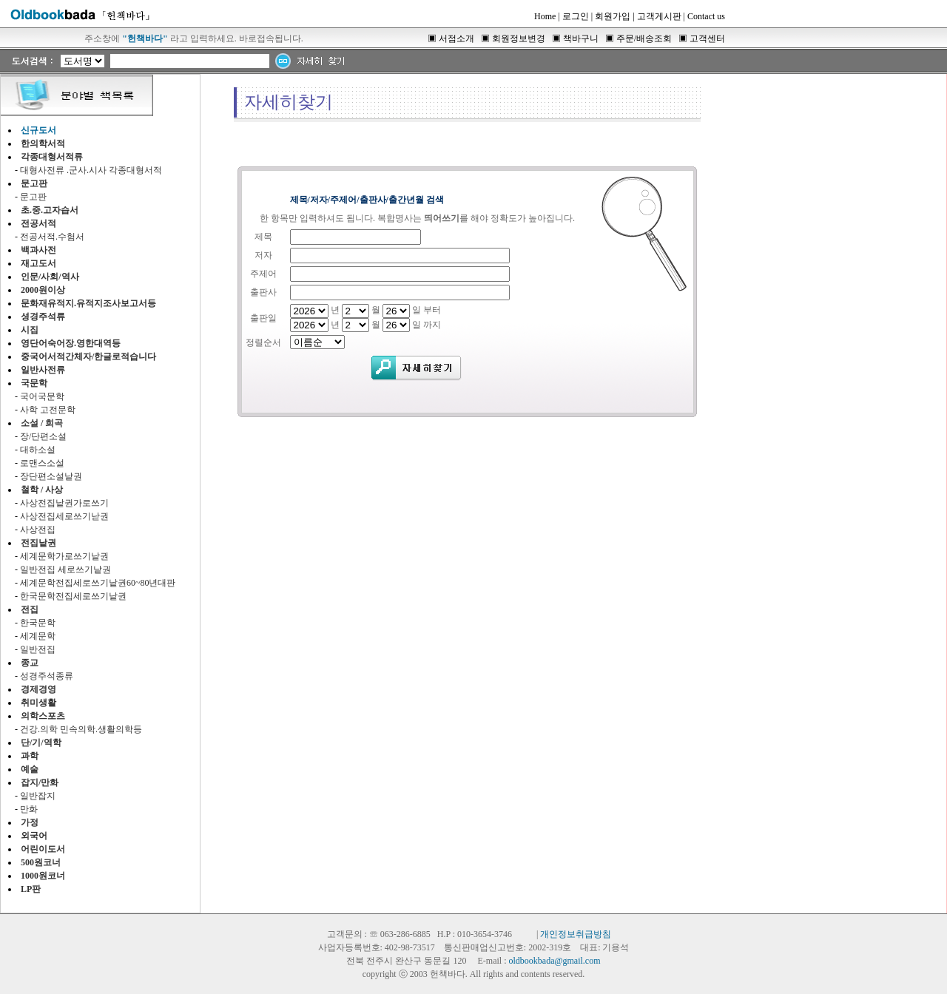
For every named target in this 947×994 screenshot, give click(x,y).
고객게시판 (659, 16)
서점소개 (456, 38)
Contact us (706, 16)
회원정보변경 (518, 38)
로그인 (575, 16)
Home (545, 16)
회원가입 (612, 16)
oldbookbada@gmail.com (554, 961)
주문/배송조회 (644, 38)
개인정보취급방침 (575, 934)
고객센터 (707, 38)
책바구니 (581, 38)
